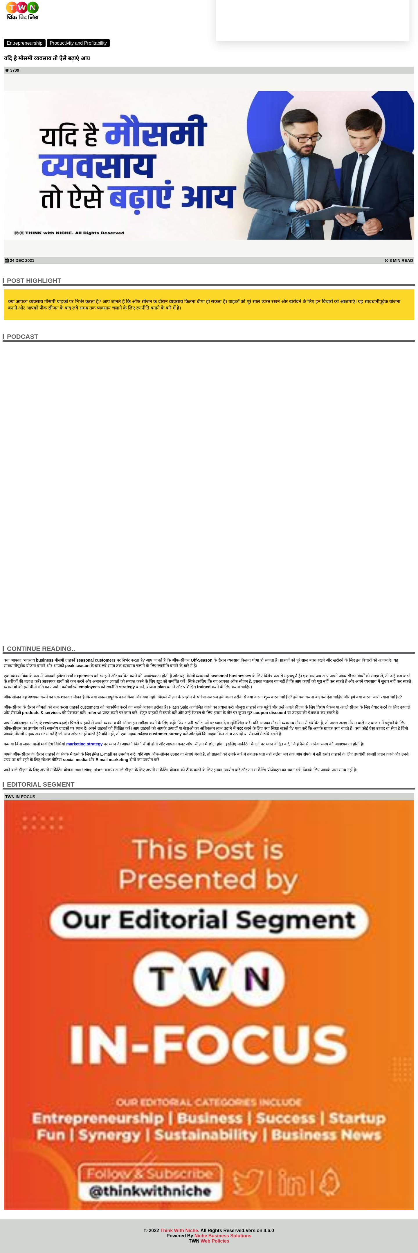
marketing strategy (84, 744)
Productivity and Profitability (78, 43)
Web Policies (215, 1240)
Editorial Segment (41, 784)
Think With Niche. (179, 1230)
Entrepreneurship (24, 43)
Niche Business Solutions (222, 1235)
